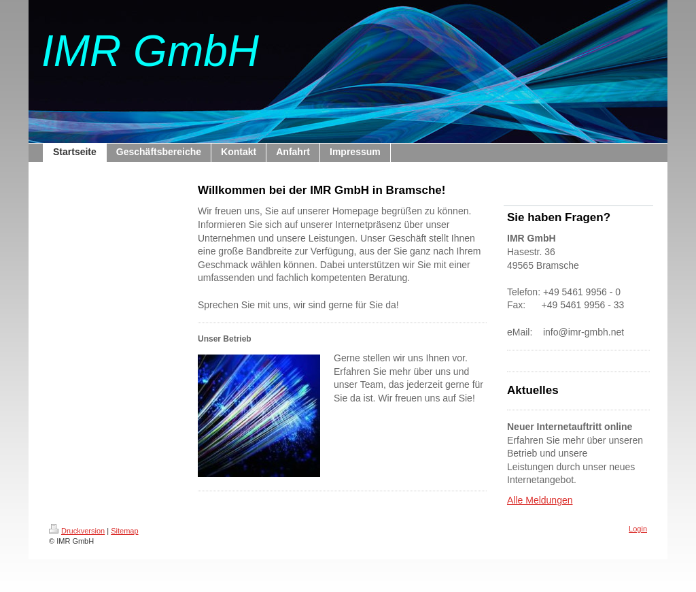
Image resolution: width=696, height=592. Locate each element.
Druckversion (77, 531)
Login (638, 529)
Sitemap (124, 531)
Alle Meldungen (540, 500)
